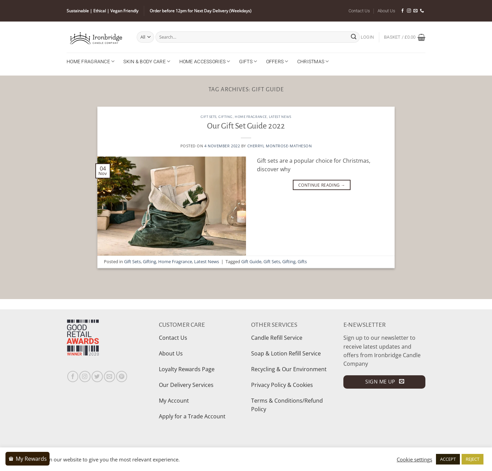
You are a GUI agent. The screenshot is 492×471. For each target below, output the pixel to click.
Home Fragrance (90, 61)
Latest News (280, 117)
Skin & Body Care (146, 61)
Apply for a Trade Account (192, 416)
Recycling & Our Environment (289, 369)
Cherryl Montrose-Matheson (279, 145)
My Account (174, 400)
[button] (367, 37)
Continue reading (321, 185)
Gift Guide (251, 261)
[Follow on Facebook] (402, 11)
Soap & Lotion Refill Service (286, 353)
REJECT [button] (472, 459)
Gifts (248, 61)
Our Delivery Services (186, 385)
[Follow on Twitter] (97, 376)
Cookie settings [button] (414, 459)
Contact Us (359, 10)
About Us (386, 10)
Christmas (313, 61)
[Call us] (422, 11)
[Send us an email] (415, 11)
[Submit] (353, 37)
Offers (277, 61)
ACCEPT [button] (448, 459)
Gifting (225, 117)
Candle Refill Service (276, 337)
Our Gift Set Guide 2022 (246, 126)
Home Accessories (204, 61)
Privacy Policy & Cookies (282, 385)
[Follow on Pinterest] (121, 376)
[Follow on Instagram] (409, 11)
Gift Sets (208, 117)
